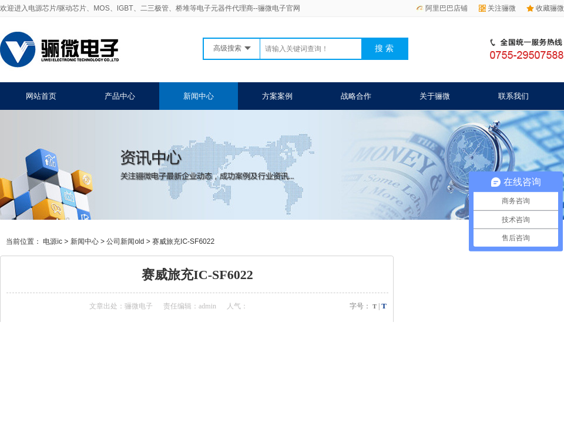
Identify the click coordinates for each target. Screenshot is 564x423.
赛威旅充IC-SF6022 (183, 241)
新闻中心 (198, 96)
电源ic (52, 241)
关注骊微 (497, 8)
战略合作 (356, 96)
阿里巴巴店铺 (442, 8)
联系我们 (513, 96)
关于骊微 (434, 96)
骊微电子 (139, 306)
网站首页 (41, 96)
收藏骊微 (545, 8)
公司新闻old (125, 241)
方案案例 (277, 96)
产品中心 (120, 96)
